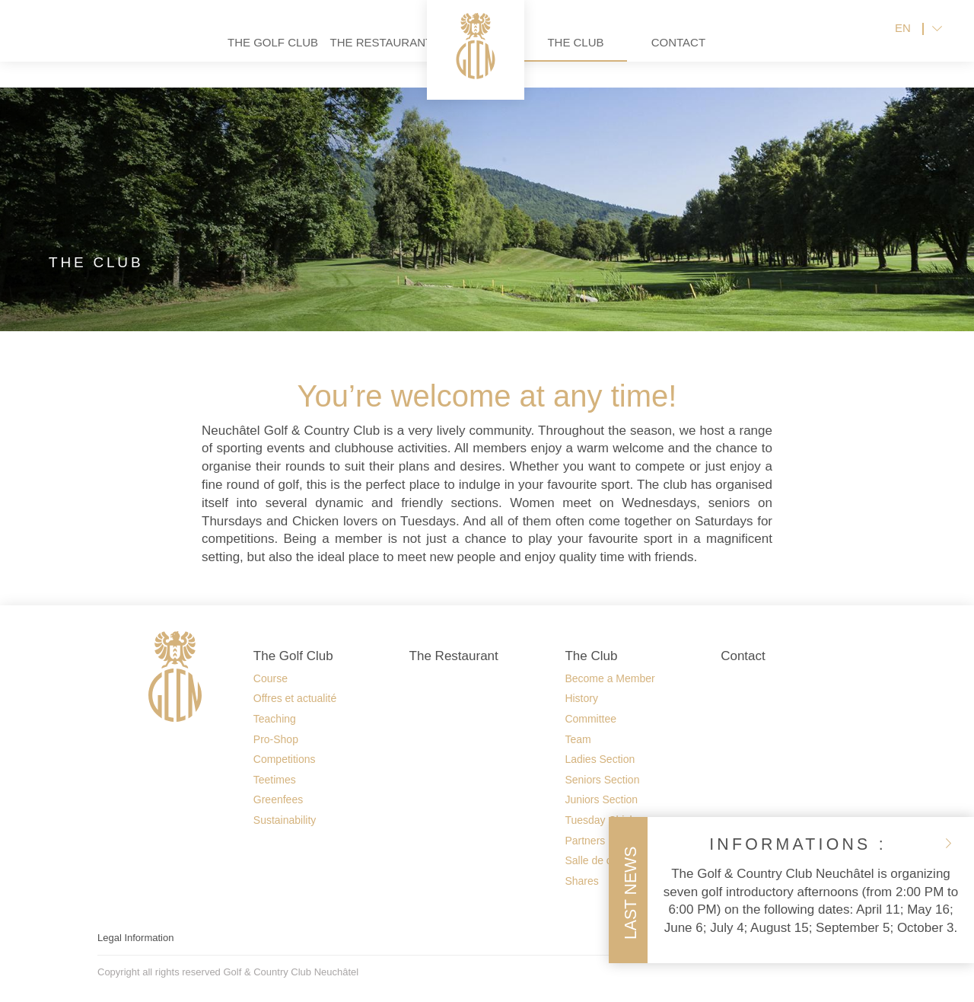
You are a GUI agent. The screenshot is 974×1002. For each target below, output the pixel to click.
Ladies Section (600, 759)
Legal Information (135, 937)
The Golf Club (219, 53)
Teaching (274, 719)
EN (903, 40)
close (948, 843)
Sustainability (285, 820)
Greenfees (278, 799)
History (581, 698)
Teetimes (274, 780)
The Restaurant (322, 53)
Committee (590, 719)
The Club (628, 53)
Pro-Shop (275, 739)
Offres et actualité (294, 698)
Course (270, 678)
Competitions (284, 759)
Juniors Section (601, 799)
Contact (732, 53)
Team (577, 739)
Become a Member (609, 678)
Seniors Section (602, 780)
